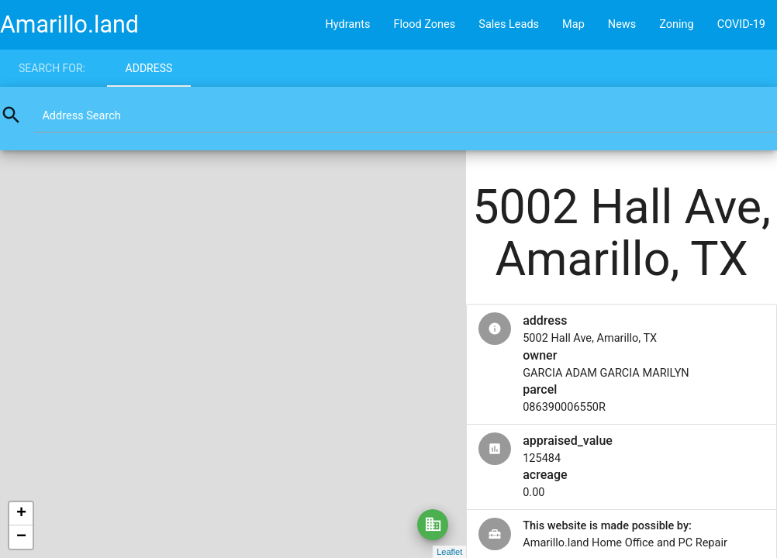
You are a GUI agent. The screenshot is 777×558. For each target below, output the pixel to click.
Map (573, 24)
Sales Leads (508, 24)
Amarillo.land (69, 24)
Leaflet (449, 551)
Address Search (81, 115)
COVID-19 (741, 24)
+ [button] (21, 513)
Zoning (676, 24)
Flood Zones (424, 24)
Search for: (52, 68)
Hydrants (347, 24)
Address (149, 68)
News (622, 24)
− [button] (21, 537)
